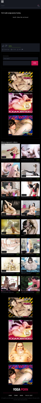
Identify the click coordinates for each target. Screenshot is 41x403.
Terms (16, 395)
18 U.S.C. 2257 (28, 395)
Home (10, 395)
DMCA (21, 395)
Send (34, 63)
